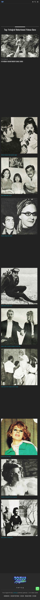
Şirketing (15, 592)
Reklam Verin (28, 596)
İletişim (34, 596)
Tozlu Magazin (4, 59)
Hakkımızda (6, 596)
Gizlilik (22, 596)
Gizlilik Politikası (15, 596)
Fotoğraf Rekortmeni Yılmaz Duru (12, 61)
